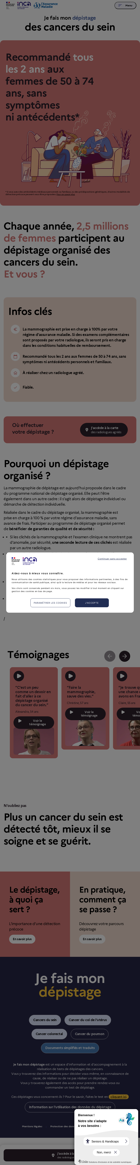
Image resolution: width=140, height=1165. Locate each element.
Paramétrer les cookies (50, 602)
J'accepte (92, 602)
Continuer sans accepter (112, 558)
